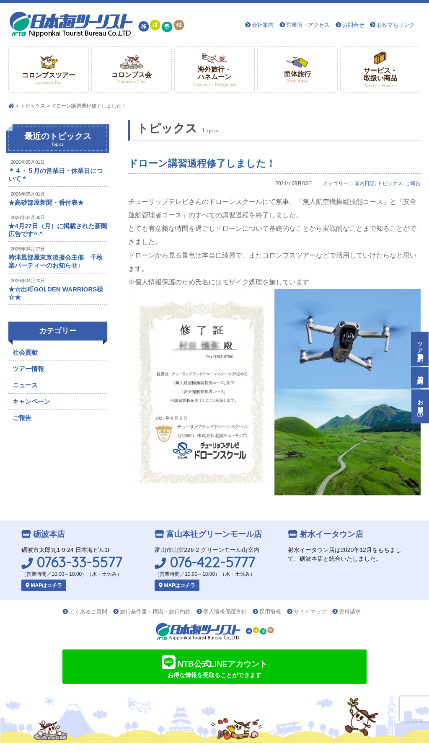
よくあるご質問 (88, 611)
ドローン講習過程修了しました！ (202, 163)
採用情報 (270, 611)
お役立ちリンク (396, 25)
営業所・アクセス (308, 25)
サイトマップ (310, 611)
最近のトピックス (57, 139)
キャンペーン (31, 401)
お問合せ (353, 25)
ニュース (25, 385)
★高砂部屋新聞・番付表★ (46, 202)
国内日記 (364, 183)
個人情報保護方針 (225, 611)
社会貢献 (25, 352)
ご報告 (413, 183)
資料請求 (350, 611)
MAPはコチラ (44, 585)
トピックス (32, 106)
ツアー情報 (28, 368)
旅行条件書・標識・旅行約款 (155, 611)
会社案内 (263, 25)
